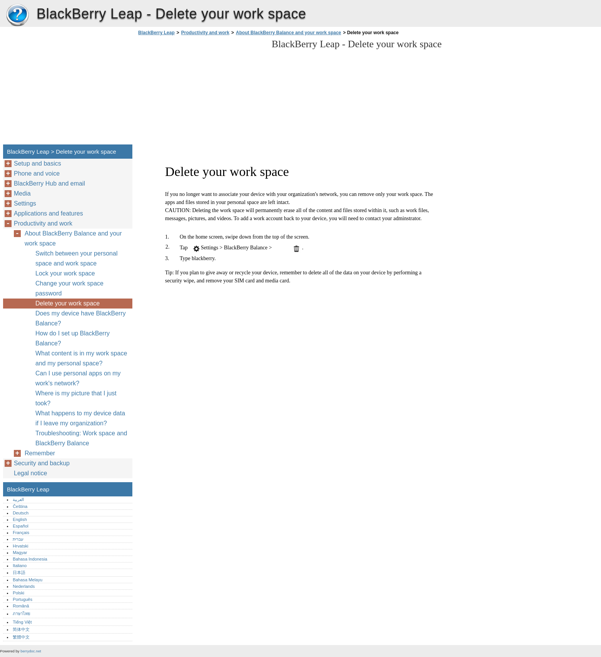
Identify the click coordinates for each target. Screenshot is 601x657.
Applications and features (48, 213)
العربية (18, 499)
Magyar (20, 552)
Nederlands (24, 586)
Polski (18, 593)
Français (21, 532)
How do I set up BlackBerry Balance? (72, 338)
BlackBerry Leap (17, 15)
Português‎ (22, 599)
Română (21, 606)
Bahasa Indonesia (30, 559)
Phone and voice (37, 173)
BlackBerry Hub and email (49, 183)
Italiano (20, 565)
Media (22, 193)
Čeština (20, 506)
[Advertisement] (200, 92)
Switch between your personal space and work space (76, 258)
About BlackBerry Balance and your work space (288, 32)
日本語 (19, 572)
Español (20, 526)
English (20, 519)
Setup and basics (37, 163)
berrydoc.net (30, 651)
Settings (25, 203)
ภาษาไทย (21, 613)
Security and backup (42, 463)
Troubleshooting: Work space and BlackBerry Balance (81, 438)
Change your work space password (69, 288)
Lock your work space (65, 273)
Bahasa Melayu (27, 579)
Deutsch (20, 513)
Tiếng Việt (22, 622)
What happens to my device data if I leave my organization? (80, 418)
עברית (18, 539)
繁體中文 (21, 637)
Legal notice (30, 473)
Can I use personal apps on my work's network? (77, 378)
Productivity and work (205, 32)
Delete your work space (67, 303)
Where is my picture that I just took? (76, 398)
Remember (40, 453)
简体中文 (21, 629)
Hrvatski (20, 546)
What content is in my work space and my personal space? (81, 358)
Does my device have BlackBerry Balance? (80, 318)
